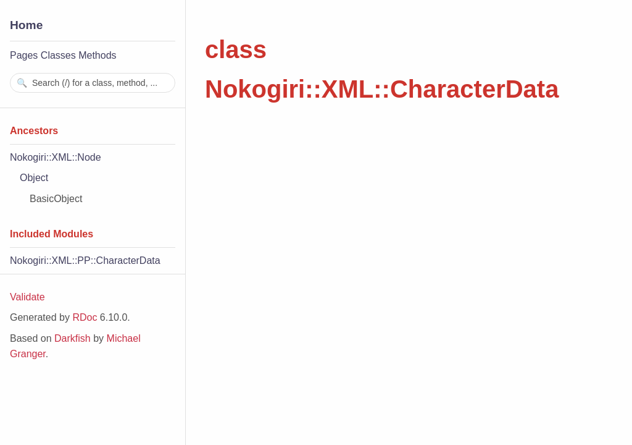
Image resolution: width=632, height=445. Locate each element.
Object (34, 177)
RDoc (84, 317)
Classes (58, 55)
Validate (27, 297)
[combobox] (92, 83)
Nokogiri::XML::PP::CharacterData (85, 260)
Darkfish (72, 338)
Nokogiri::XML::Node (55, 157)
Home (26, 25)
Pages (24, 55)
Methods (97, 55)
